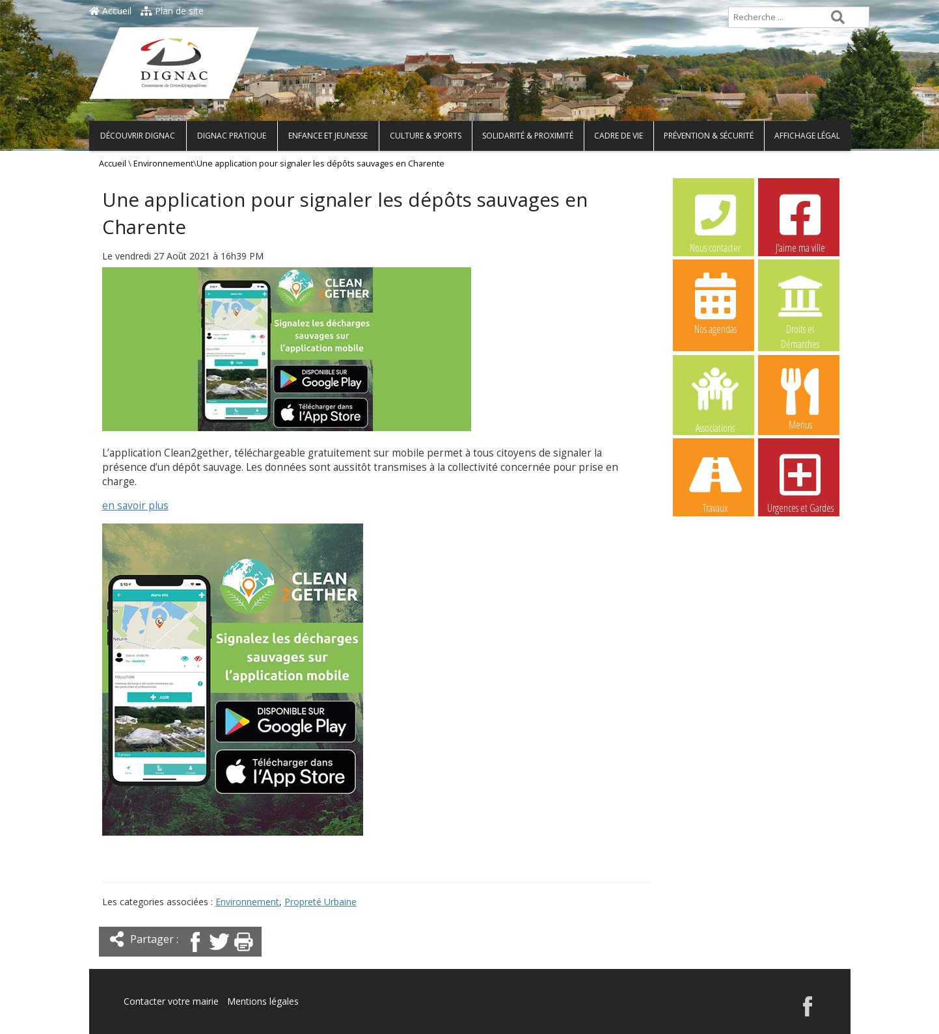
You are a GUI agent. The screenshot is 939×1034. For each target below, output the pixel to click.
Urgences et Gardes (800, 482)
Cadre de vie (618, 135)
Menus (800, 398)
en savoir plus (135, 505)
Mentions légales (263, 1001)
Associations (715, 399)
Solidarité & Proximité (527, 135)
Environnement (163, 163)
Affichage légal (807, 135)
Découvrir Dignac (137, 135)
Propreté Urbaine (320, 901)
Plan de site (172, 11)
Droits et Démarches (800, 304)
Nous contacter (715, 222)
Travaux (715, 482)
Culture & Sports (425, 135)
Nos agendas (715, 303)
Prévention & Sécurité (709, 135)
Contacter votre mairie (171, 1001)
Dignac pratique (231, 135)
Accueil (110, 11)
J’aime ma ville (800, 222)
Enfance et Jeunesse (328, 135)
